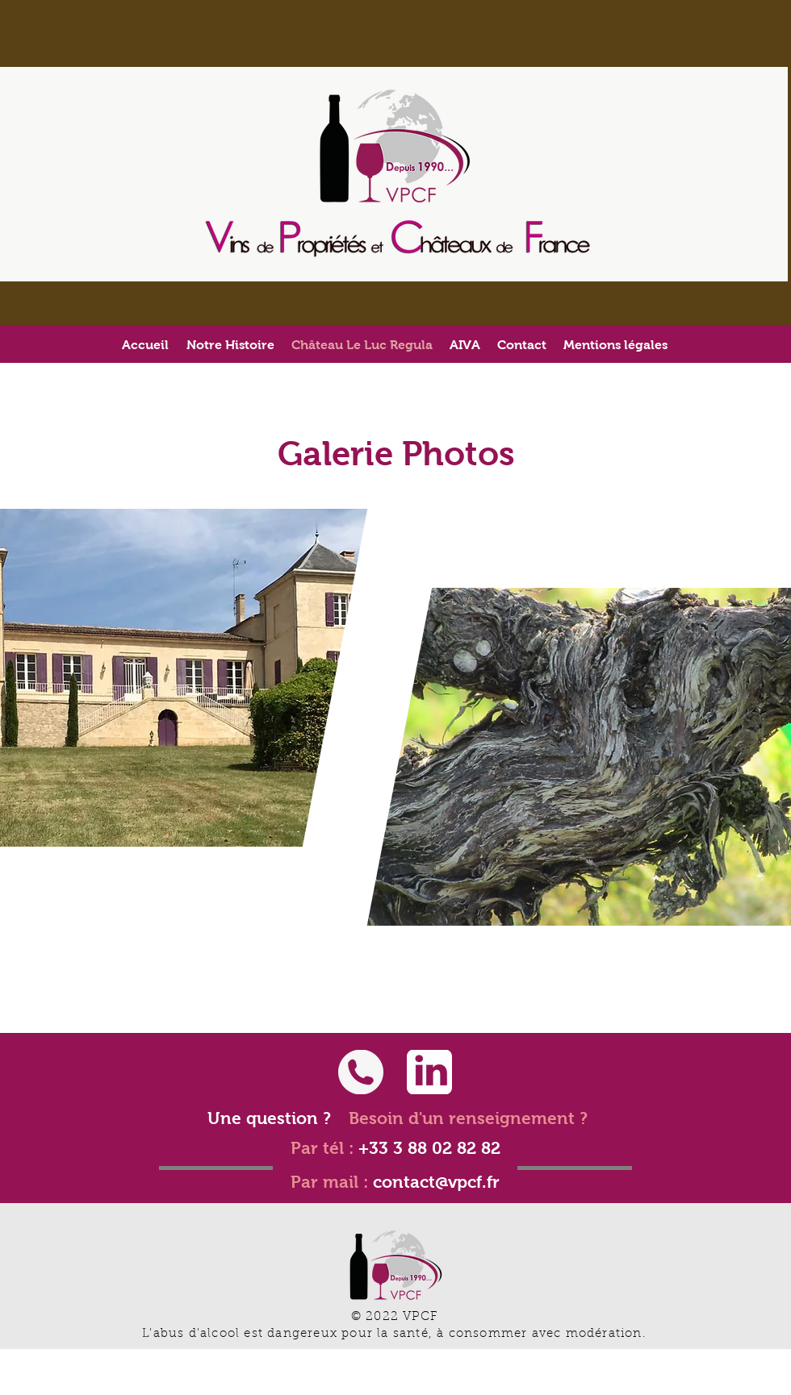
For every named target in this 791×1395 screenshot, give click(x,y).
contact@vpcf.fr (436, 1181)
